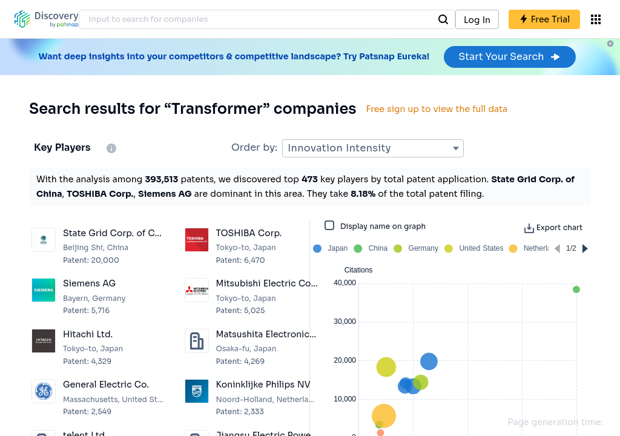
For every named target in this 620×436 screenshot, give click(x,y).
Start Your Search (509, 56)
